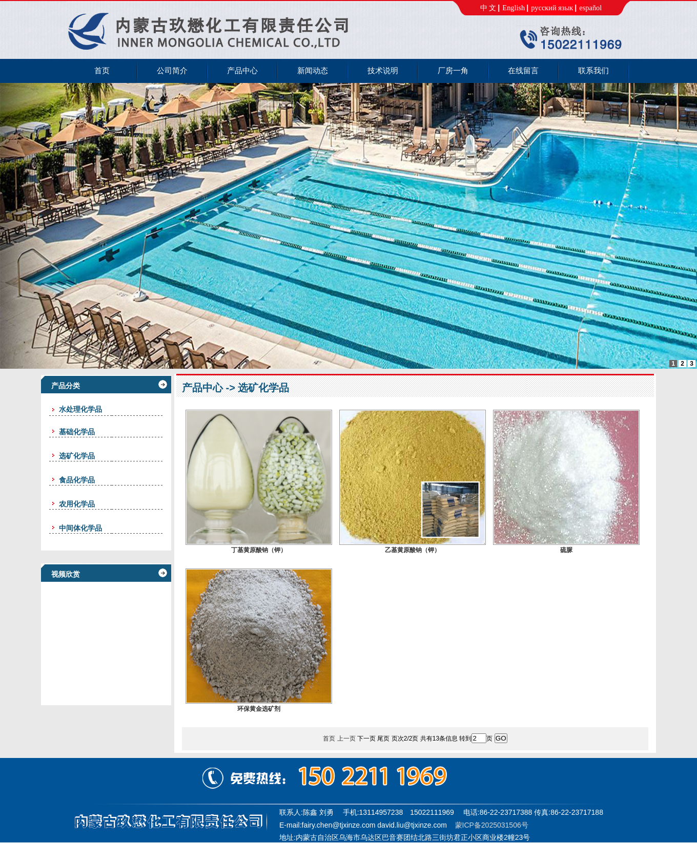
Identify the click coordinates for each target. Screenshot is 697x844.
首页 (329, 738)
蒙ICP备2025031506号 (491, 825)
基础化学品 (77, 432)
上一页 (346, 738)
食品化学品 (77, 480)
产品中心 (202, 387)
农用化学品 (77, 504)
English (513, 8)
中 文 (488, 8)
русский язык (552, 8)
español (590, 8)
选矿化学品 (77, 456)
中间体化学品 (80, 528)
